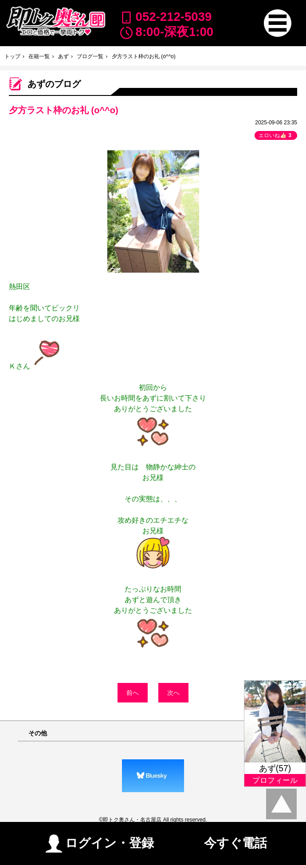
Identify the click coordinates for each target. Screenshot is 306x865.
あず (63, 56)
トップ (12, 56)
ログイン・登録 (99, 841)
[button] (277, 23)
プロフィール (275, 780)
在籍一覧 (39, 56)
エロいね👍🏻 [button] (276, 135)
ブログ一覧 (90, 56)
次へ (173, 692)
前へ (132, 692)
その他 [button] (37, 733)
